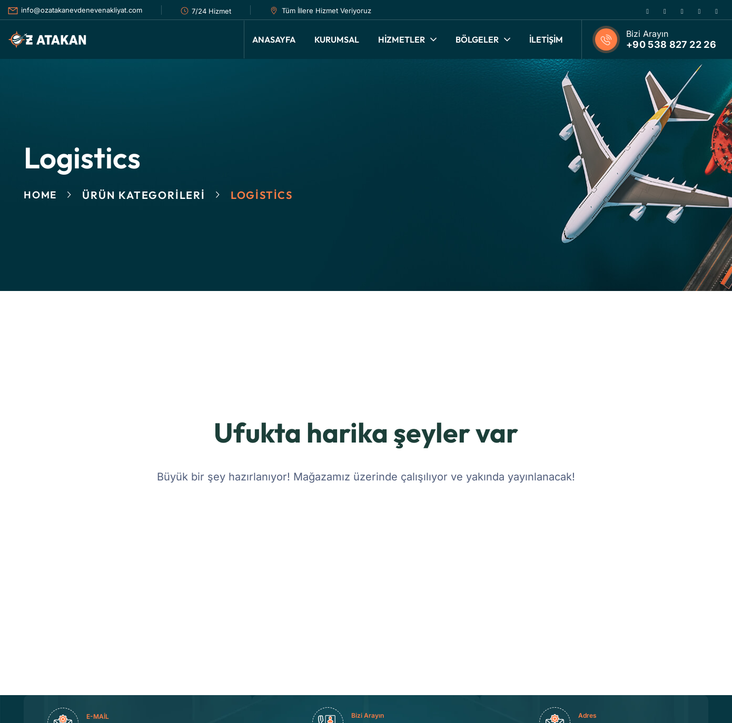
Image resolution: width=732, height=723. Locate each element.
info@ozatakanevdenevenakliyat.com (81, 10)
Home (41, 195)
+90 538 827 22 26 (671, 44)
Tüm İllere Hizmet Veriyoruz (326, 10)
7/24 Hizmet (211, 11)
